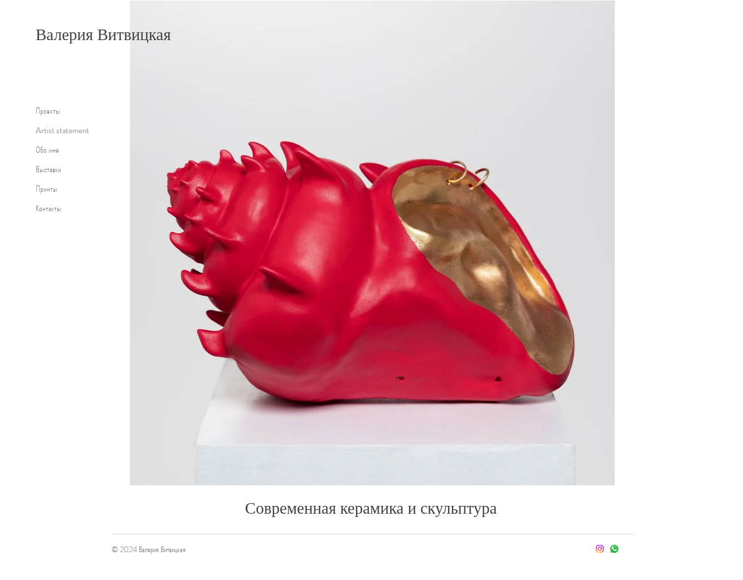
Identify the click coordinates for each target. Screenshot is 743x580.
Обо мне (47, 150)
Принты (46, 189)
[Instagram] (600, 549)
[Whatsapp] (614, 549)
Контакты (48, 208)
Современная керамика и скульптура (371, 508)
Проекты (48, 111)
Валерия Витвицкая (103, 34)
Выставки (48, 169)
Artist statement (62, 130)
